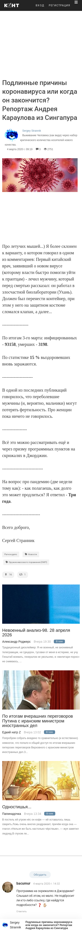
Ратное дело (10, 554)
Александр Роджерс (16, 641)
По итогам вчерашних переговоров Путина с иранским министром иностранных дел (37, 721)
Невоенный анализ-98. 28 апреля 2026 (36, 632)
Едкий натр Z (11, 732)
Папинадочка (11, 813)
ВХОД (40, 5)
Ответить (21, 911)
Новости (31, 554)
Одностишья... (16, 807)
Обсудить (40, 874)
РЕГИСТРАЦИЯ (59, 5)
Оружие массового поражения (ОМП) (26, 562)
